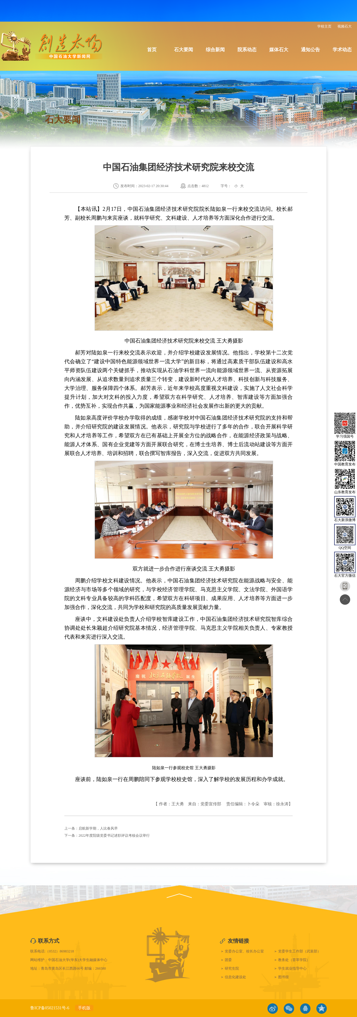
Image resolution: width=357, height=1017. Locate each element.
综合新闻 (215, 49)
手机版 (84, 1008)
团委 (228, 960)
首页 (152, 49)
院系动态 (247, 49)
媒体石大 (278, 49)
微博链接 (272, 1008)
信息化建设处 (235, 977)
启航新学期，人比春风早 (98, 828)
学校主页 (324, 26)
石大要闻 (183, 49)
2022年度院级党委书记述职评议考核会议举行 (114, 835)
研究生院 (232, 968)
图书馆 (283, 977)
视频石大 (344, 26)
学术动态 (342, 49)
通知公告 (310, 49)
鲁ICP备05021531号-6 (49, 1008)
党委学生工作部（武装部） (299, 951)
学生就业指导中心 (292, 968)
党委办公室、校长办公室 (244, 951)
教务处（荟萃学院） (294, 960)
